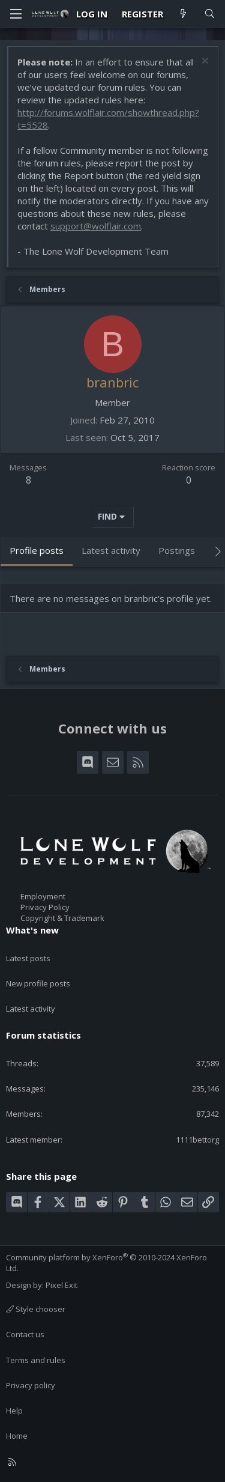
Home (17, 1435)
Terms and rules (35, 1360)
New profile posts (38, 983)
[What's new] (183, 14)
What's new (32, 930)
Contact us (25, 1334)
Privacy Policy (45, 907)
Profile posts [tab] (37, 550)
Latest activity (30, 1008)
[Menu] (15, 14)
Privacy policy (30, 1385)
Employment (42, 896)
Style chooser (35, 1309)
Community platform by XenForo (106, 1263)
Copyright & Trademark (62, 918)
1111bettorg (197, 1139)
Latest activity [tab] (111, 550)
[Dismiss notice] (204, 62)
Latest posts (28, 958)
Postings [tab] (176, 550)
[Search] (210, 14)
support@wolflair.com (95, 226)
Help (14, 1410)
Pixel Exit (61, 1285)
